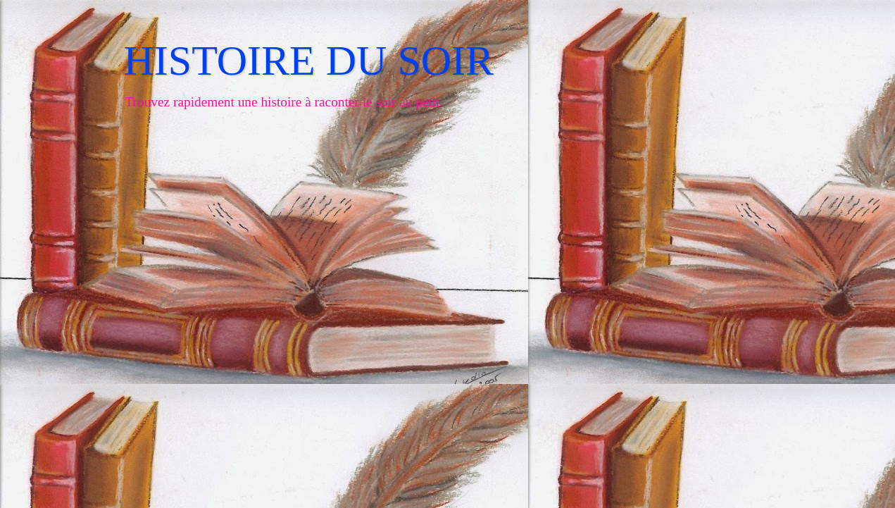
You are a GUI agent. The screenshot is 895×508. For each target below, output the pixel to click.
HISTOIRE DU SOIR (309, 60)
